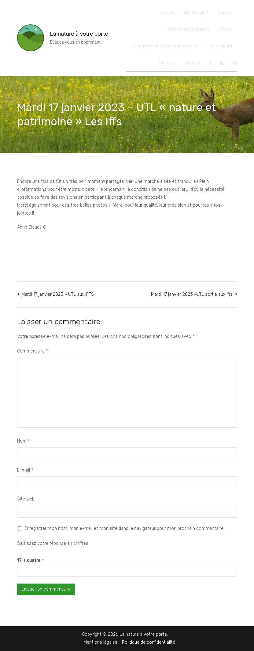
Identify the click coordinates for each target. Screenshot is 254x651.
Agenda (225, 12)
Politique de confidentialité (148, 642)
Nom (23, 441)
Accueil (168, 12)
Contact (167, 62)
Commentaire (32, 351)
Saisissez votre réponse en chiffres (52, 543)
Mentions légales (100, 642)
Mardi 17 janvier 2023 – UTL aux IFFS (57, 294)
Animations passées (188, 29)
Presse (225, 29)
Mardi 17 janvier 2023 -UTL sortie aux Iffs (192, 294)
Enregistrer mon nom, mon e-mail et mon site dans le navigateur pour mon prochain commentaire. (124, 528)
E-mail (25, 470)
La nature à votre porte (79, 33)
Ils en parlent (219, 46)
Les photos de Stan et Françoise (163, 46)
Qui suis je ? (196, 12)
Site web (26, 499)
